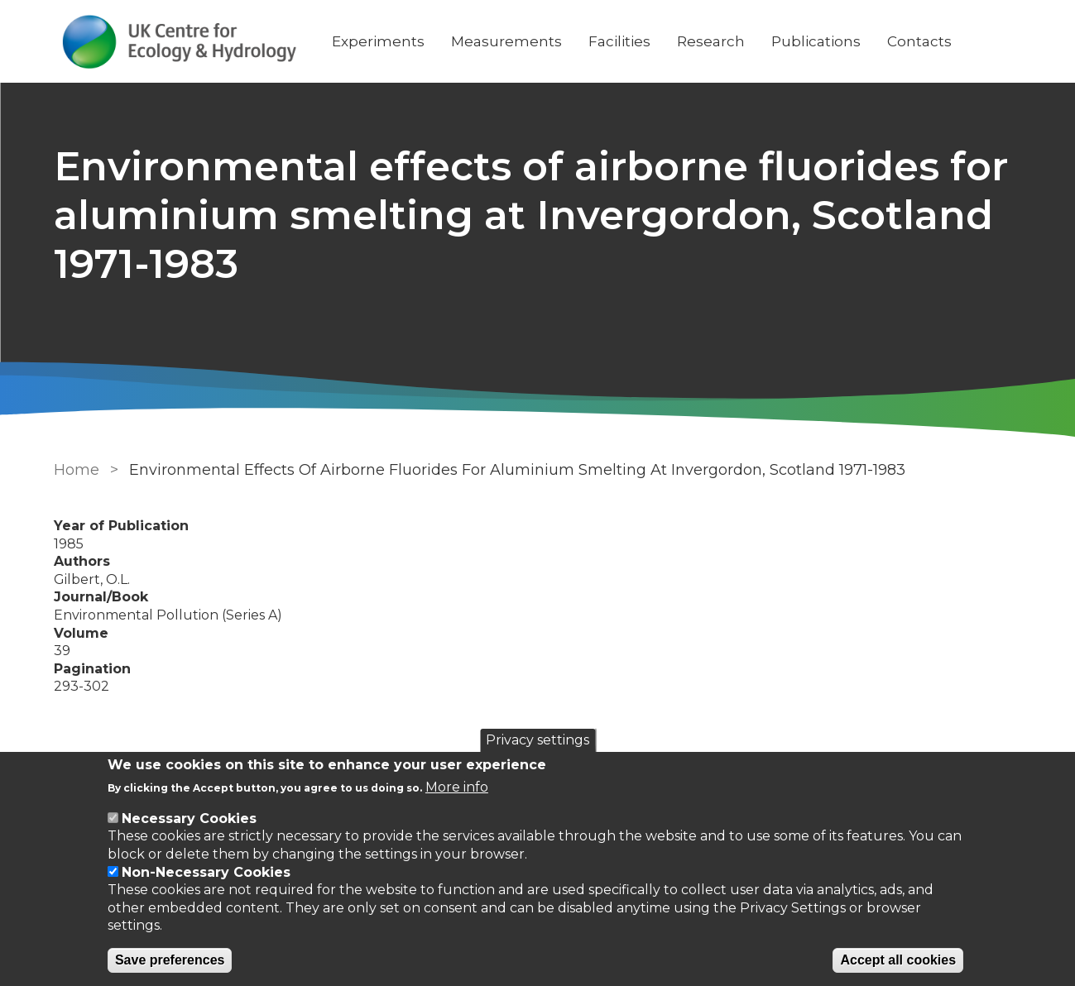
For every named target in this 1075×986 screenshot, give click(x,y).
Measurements (506, 41)
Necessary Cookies (189, 818)
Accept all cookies (898, 960)
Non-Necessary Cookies (206, 872)
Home (76, 470)
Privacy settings (537, 740)
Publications (816, 41)
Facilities (619, 41)
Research (711, 41)
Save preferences (170, 960)
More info (456, 787)
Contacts (919, 41)
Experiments (378, 41)
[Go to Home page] (179, 41)
